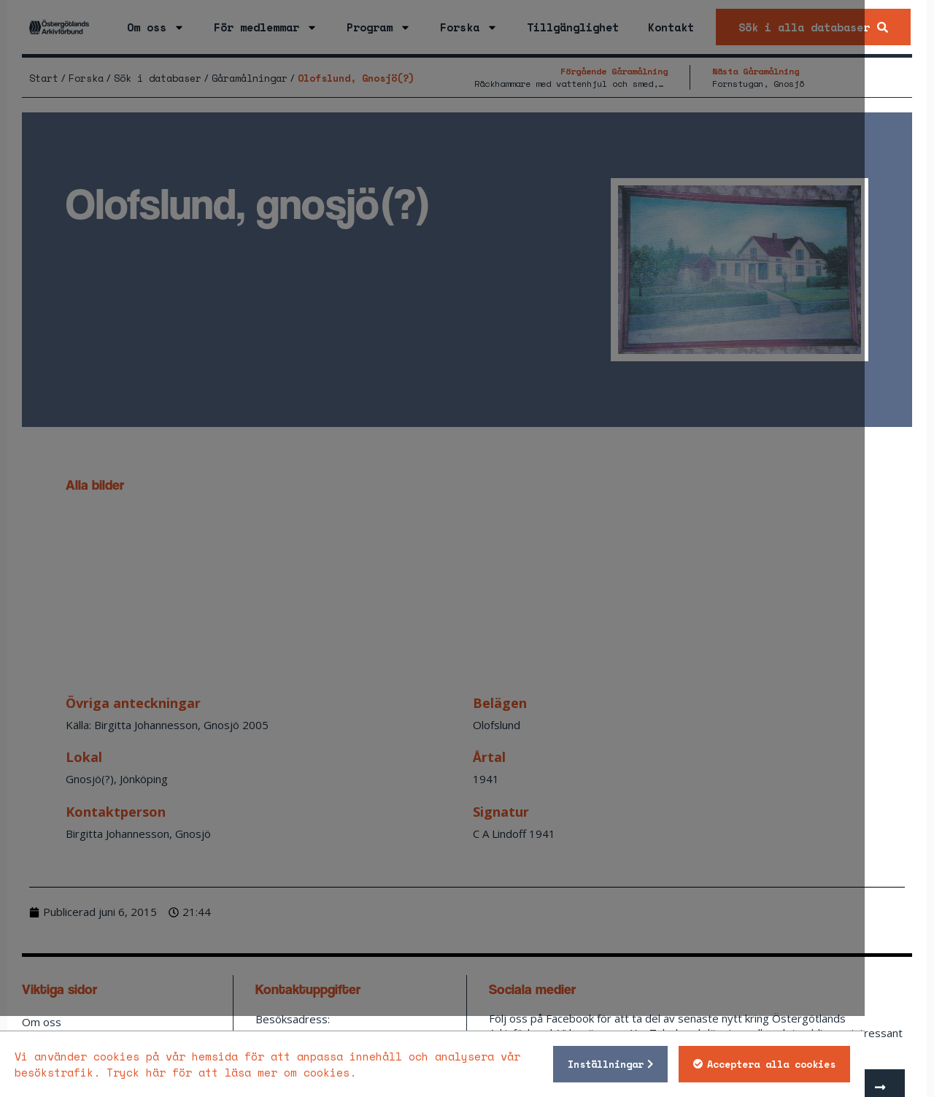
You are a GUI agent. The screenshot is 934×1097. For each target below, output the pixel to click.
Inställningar (675, 1064)
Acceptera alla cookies (840, 1064)
